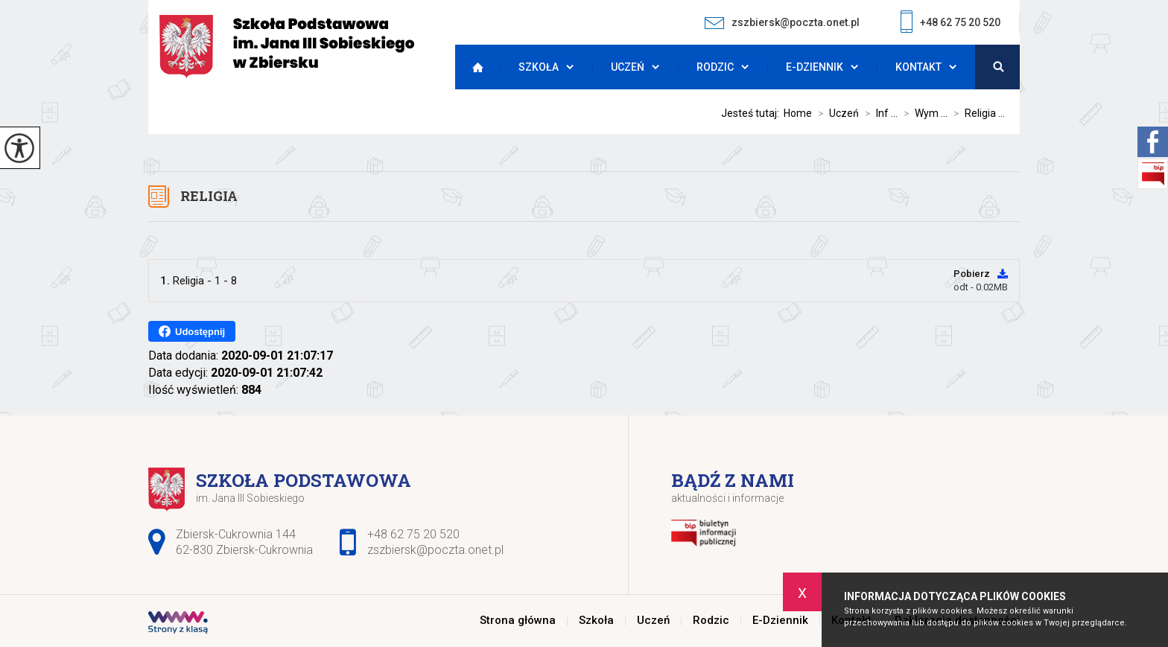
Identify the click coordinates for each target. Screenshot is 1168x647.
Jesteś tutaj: (752, 113)
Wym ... (923, 113)
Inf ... (878, 113)
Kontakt (918, 67)
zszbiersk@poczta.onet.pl (782, 22)
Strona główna (473, 67)
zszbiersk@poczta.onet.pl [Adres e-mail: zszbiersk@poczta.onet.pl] (435, 550)
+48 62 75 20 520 (950, 23)
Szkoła (538, 67)
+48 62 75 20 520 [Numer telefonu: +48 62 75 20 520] (413, 534)
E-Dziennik (814, 67)
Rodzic (715, 67)
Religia (209, 196)
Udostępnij (192, 331)
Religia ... (976, 113)
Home (798, 113)
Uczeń (627, 67)
